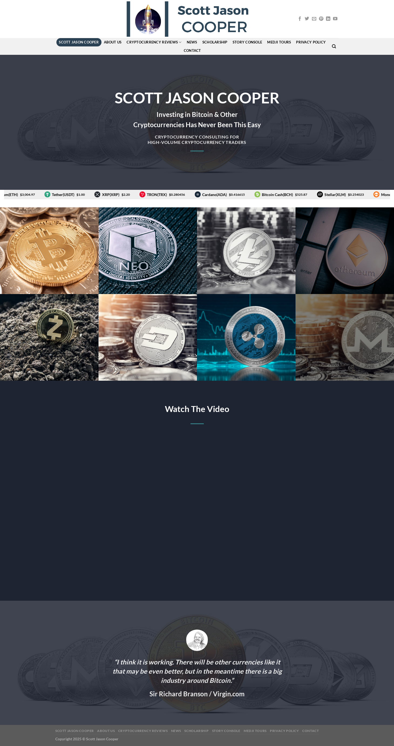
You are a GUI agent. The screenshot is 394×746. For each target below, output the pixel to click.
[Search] (334, 46)
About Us (112, 42)
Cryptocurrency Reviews (154, 42)
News (192, 42)
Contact (192, 50)
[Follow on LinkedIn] (328, 18)
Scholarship (214, 42)
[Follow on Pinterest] (321, 18)
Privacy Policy (311, 42)
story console (247, 42)
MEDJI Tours (279, 42)
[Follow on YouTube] (335, 18)
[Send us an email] (314, 18)
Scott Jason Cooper (79, 42)
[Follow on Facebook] (300, 18)
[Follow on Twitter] (307, 18)
